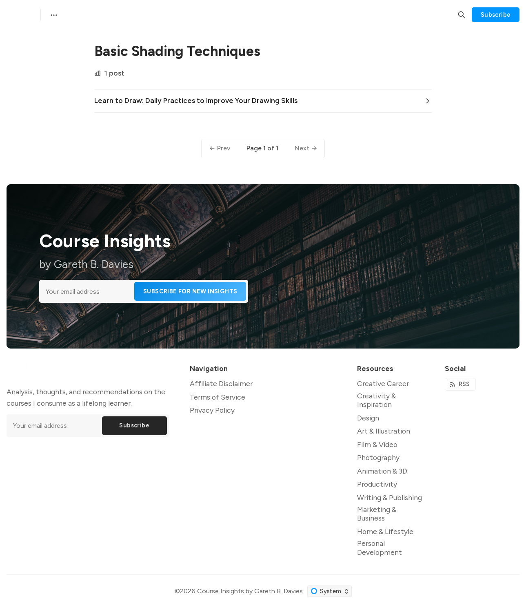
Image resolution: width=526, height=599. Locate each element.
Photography (378, 457)
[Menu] (53, 14)
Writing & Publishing (389, 497)
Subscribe (496, 14)
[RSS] (460, 384)
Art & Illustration (383, 431)
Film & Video (377, 444)
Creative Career (383, 383)
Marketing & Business (376, 513)
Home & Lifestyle (385, 531)
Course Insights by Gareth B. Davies (250, 591)
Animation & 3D (382, 471)
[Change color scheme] (329, 591)
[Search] (461, 14)
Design (368, 417)
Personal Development (379, 547)
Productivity (377, 484)
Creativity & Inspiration (376, 400)
